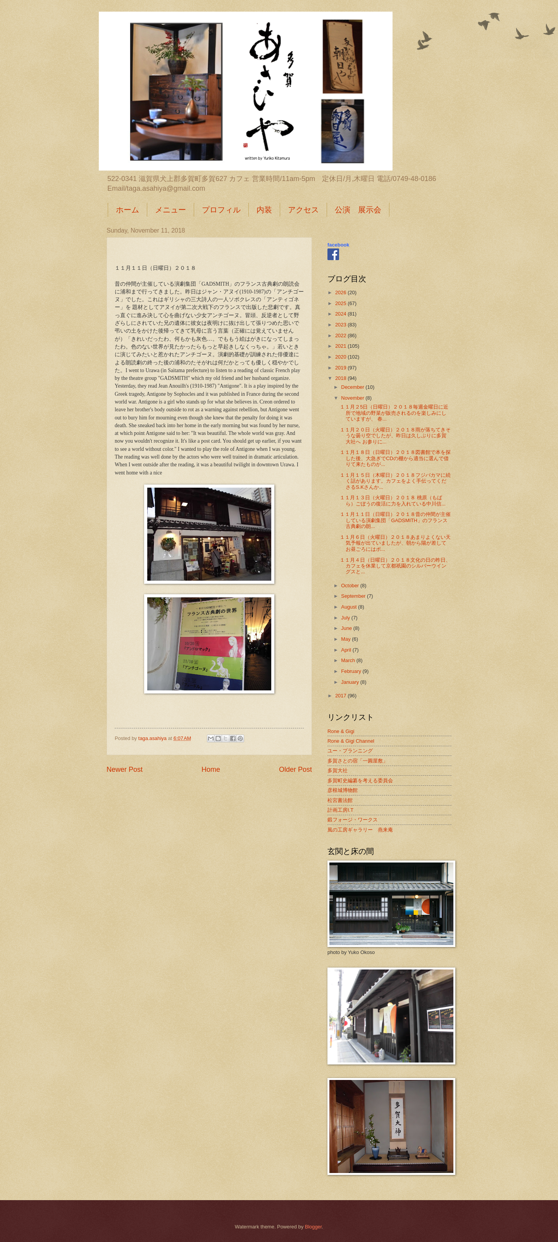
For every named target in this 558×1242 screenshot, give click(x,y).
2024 (341, 314)
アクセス (303, 209)
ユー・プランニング (350, 751)
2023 (341, 325)
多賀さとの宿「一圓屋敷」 (357, 761)
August (349, 607)
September (354, 596)
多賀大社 (337, 770)
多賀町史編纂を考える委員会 (360, 780)
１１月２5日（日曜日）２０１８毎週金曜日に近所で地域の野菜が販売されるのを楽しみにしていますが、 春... (394, 413)
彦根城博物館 (342, 790)
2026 (341, 292)
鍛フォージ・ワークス (352, 820)
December (353, 387)
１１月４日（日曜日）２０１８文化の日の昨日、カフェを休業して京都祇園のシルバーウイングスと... (395, 566)
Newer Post (125, 769)
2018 (341, 378)
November (353, 398)
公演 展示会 (358, 209)
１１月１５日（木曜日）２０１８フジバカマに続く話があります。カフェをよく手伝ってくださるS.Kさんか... (395, 481)
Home (211, 769)
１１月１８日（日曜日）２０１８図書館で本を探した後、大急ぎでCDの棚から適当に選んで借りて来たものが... (395, 458)
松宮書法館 (340, 800)
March (348, 660)
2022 (341, 335)
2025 (341, 303)
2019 (341, 368)
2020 (341, 357)
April (346, 650)
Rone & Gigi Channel (350, 741)
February (351, 671)
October (350, 585)
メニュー (170, 209)
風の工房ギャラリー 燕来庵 (360, 830)
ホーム (127, 209)
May (346, 639)
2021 (341, 346)
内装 (264, 209)
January (350, 682)
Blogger (313, 1227)
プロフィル (221, 209)
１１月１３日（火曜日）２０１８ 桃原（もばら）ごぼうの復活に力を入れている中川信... (393, 500)
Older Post (295, 769)
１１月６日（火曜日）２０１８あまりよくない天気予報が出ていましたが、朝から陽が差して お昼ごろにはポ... (395, 543)
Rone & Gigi (340, 731)
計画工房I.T (340, 810)
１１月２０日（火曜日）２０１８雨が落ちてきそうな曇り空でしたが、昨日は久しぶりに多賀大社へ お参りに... (395, 436)
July (346, 618)
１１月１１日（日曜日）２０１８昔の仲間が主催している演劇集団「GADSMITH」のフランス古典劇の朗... (395, 520)
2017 (341, 696)
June (347, 628)
